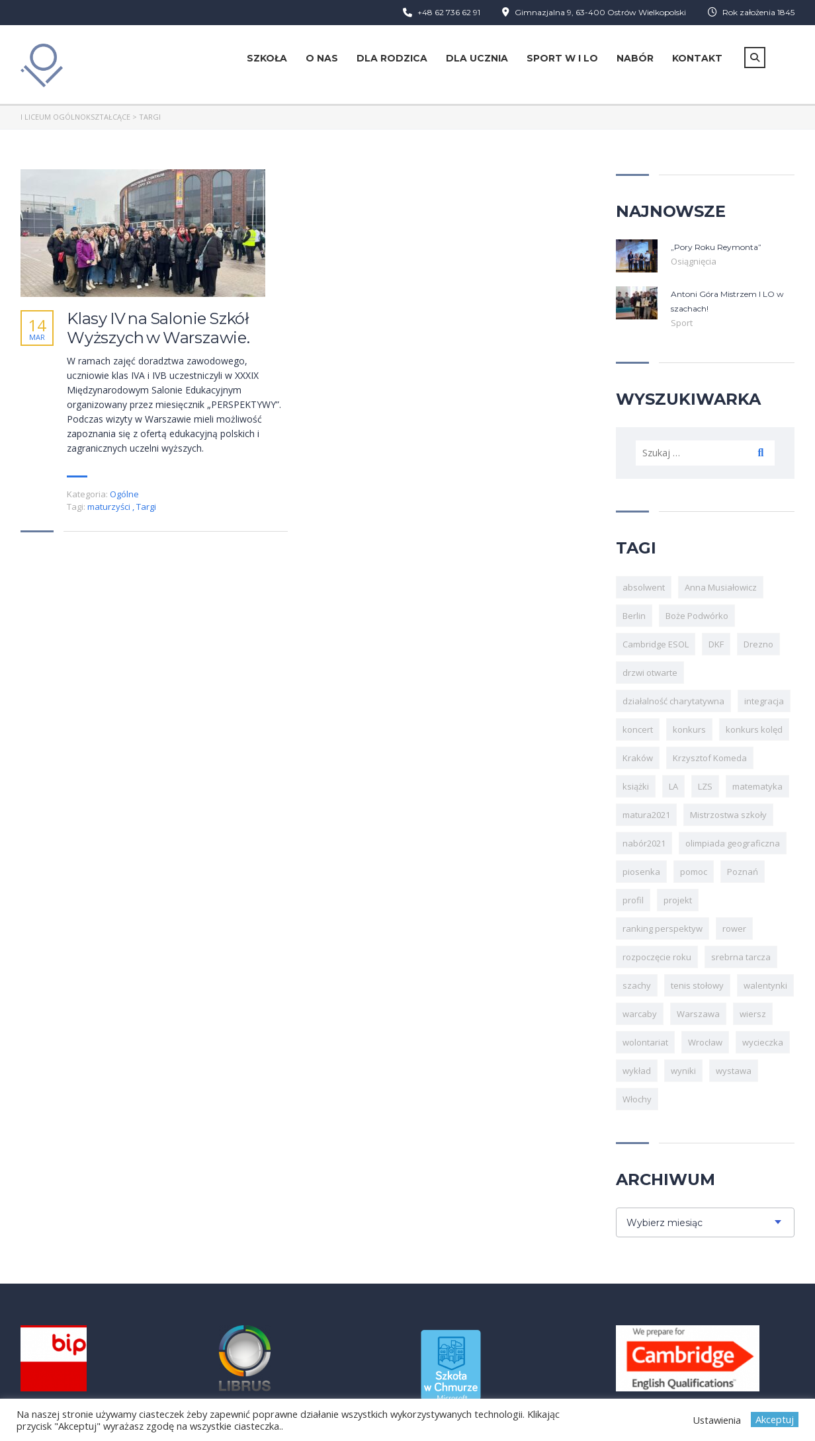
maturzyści (109, 507)
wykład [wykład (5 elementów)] (636, 1071)
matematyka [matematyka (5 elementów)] (757, 786)
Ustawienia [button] (717, 1420)
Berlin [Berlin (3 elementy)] (634, 616)
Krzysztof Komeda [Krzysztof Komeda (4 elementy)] (710, 758)
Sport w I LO (562, 58)
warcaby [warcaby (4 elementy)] (639, 1014)
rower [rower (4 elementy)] (734, 928)
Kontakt (697, 58)
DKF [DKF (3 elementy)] (716, 644)
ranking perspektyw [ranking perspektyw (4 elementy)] (662, 928)
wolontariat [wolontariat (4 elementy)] (645, 1042)
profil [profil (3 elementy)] (633, 900)
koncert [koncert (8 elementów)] (637, 729)
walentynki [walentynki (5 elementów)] (765, 985)
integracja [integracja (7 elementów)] (764, 701)
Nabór (635, 58)
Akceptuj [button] (774, 1419)
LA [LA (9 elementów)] (673, 786)
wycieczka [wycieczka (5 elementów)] (762, 1042)
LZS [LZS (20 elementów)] (705, 786)
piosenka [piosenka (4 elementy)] (641, 872)
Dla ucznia (477, 58)
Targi (146, 507)
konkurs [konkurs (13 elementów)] (689, 729)
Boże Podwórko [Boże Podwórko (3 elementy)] (696, 616)
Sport (682, 323)
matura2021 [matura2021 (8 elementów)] (646, 815)
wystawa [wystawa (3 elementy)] (733, 1071)
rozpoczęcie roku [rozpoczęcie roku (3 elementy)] (656, 957)
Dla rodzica (392, 58)
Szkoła (267, 58)
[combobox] (705, 1222)
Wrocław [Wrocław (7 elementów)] (705, 1042)
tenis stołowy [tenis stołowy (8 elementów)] (697, 985)
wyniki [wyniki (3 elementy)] (683, 1071)
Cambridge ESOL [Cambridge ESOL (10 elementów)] (655, 644)
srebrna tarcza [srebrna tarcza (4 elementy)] (741, 957)
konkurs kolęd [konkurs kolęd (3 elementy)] (754, 729)
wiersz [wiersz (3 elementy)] (753, 1014)
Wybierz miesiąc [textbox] (664, 1223)
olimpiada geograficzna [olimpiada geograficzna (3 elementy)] (732, 843)
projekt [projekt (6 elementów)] (678, 900)
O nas (322, 58)
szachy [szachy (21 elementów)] (636, 985)
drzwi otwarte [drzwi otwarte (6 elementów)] (649, 673)
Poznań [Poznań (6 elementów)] (742, 872)
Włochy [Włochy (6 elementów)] (637, 1099)
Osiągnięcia (693, 261)
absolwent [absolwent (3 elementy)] (643, 587)
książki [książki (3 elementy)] (635, 786)
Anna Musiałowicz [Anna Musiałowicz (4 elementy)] (721, 587)
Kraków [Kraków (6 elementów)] (637, 758)
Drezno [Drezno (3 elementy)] (758, 644)
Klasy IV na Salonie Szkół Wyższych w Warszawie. (158, 328)
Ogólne (124, 494)
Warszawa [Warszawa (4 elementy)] (698, 1014)
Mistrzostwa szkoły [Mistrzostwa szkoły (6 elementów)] (728, 815)
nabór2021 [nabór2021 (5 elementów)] (643, 843)
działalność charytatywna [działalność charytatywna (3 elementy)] (673, 701)
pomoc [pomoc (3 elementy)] (693, 872)
